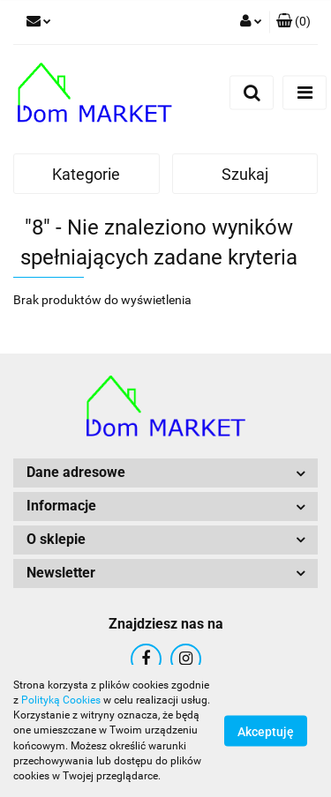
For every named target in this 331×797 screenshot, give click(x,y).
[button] (293, 22)
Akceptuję (265, 732)
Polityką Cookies (61, 700)
